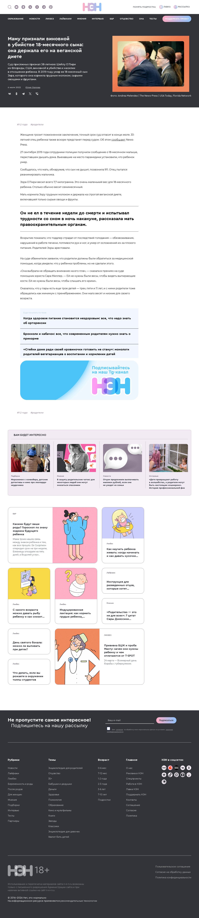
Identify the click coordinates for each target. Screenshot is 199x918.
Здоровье (53, 794)
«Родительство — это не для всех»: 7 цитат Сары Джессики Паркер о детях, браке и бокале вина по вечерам (122, 616)
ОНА (141, 19)
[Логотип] (92, 7)
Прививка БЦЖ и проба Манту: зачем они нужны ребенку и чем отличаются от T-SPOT (121, 650)
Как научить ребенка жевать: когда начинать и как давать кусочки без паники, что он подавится (123, 553)
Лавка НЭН (132, 789)
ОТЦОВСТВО (126, 19)
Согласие (131, 810)
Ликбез (110, 544)
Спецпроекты (133, 778)
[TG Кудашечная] (170, 768)
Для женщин (15, 794)
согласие (119, 729)
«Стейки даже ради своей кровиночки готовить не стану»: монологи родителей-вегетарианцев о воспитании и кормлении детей (76, 352)
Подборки (15, 476)
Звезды (52, 821)
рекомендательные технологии (78, 901)
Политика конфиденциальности (173, 877)
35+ (50, 778)
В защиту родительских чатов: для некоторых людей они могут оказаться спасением (76, 482)
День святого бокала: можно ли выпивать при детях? (27, 646)
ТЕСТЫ (153, 19)
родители (38, 124)
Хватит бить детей (58, 836)
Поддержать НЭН (136, 794)
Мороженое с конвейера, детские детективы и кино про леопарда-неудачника (29, 482)
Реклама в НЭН (134, 773)
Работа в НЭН (134, 784)
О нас (129, 768)
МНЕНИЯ (81, 19)
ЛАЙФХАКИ (66, 19)
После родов (15, 789)
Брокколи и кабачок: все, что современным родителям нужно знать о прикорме (76, 336)
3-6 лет (102, 789)
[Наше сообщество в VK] (30, 7)
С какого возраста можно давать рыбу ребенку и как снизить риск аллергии (28, 613)
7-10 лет (102, 794)
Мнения (60, 476)
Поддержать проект (177, 19)
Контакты (131, 799)
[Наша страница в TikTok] (170, 775)
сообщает (118, 139)
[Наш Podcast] (189, 775)
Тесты (11, 815)
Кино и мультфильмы (59, 810)
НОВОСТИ (34, 19)
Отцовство (54, 773)
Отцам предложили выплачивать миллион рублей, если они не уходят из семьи (121, 482)
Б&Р (112, 19)
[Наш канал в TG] (164, 768)
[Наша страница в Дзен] (23, 7)
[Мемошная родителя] (176, 768)
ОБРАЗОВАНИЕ (15, 19)
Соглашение (133, 805)
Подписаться (166, 720)
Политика (131, 815)
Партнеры (13, 821)
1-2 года (23, 124)
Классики (53, 826)
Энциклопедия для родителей (65, 768)
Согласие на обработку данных (173, 872)
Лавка (165, 7)
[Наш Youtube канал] (16, 7)
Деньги (52, 789)
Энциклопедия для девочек (64, 831)
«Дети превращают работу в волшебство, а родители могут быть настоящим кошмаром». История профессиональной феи (167, 484)
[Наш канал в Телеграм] (44, 7)
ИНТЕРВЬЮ (98, 19)
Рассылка (182, 7)
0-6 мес (102, 768)
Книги (51, 815)
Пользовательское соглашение (172, 866)
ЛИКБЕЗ (50, 19)
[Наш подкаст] (164, 782)
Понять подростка (144, 7)
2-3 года (102, 784)
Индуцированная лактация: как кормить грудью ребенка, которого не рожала (75, 613)
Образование (56, 805)
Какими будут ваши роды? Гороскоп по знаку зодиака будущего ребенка (30, 529)
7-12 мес (102, 773)
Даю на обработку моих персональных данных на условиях (140, 731)
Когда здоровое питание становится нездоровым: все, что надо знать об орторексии (77, 321)
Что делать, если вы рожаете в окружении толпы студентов (28, 676)
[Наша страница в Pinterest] (51, 7)
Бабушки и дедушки (60, 784)
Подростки (104, 799)
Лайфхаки (111, 573)
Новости (107, 476)
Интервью (153, 476)
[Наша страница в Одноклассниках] (37, 7)
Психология (55, 799)
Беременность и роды (20, 784)
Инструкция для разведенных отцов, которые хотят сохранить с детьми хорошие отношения (121, 585)
